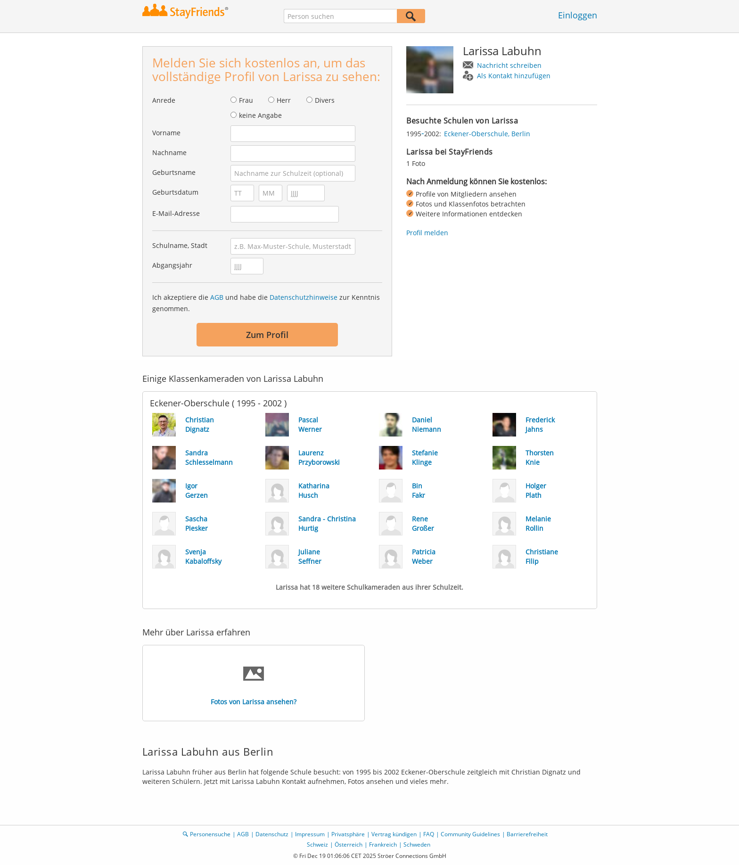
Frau (246, 100)
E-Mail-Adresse (176, 213)
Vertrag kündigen (394, 834)
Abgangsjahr (172, 265)
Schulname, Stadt (179, 245)
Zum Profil (267, 334)
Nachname (169, 152)
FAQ (428, 834)
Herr (284, 100)
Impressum (310, 834)
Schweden (416, 844)
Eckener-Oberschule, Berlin (487, 133)
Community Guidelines (470, 834)
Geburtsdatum (175, 192)
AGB (216, 297)
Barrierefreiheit (527, 834)
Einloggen (577, 15)
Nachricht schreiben (509, 65)
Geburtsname (174, 172)
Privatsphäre (348, 834)
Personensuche (210, 834)
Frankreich (383, 844)
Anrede (163, 100)
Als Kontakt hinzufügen (513, 75)
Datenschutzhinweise (303, 297)
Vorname (166, 132)
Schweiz (317, 844)
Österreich (348, 844)
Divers (325, 100)
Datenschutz (271, 834)
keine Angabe (260, 115)
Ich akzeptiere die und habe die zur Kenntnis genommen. (266, 303)
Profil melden (427, 232)
